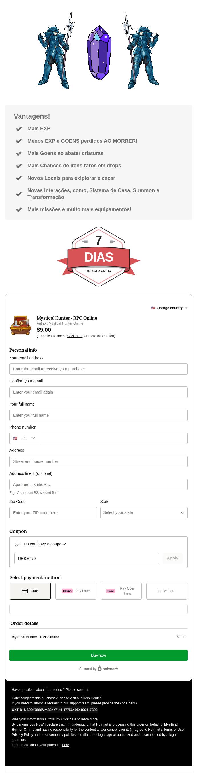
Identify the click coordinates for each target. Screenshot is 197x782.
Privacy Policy (22, 735)
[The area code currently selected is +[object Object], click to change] (24, 438)
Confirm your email (26, 381)
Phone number (22, 427)
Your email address (26, 358)
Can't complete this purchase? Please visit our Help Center (56, 698)
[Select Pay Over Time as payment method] (121, 591)
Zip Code (17, 501)
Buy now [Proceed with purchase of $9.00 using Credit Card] (98, 655)
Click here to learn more (79, 719)
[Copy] (54, 709)
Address (16, 450)
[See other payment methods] (167, 591)
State (105, 501)
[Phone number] (114, 438)
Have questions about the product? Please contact (50, 690)
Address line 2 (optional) (30, 473)
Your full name (22, 404)
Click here (74, 336)
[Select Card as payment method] (30, 591)
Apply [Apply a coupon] (172, 558)
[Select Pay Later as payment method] (76, 591)
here (65, 745)
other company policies (58, 735)
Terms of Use (173, 730)
